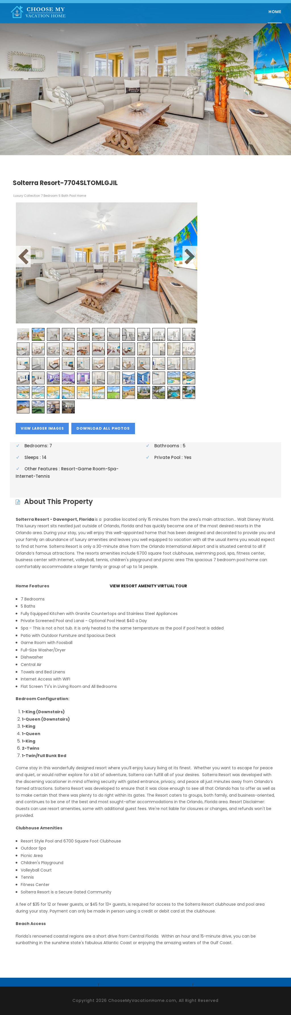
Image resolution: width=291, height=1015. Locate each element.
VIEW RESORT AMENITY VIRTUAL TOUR (148, 586)
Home (275, 12)
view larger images (42, 428)
